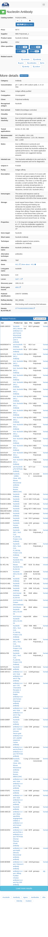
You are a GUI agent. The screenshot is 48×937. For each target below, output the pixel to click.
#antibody (16, 897)
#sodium (29, 901)
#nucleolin (6, 897)
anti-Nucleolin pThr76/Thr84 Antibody (18, 469)
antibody (37, 59)
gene (20, 63)
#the (43, 897)
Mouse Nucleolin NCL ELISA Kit (18, 567)
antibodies (31, 63)
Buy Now (25, 24)
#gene (25, 897)
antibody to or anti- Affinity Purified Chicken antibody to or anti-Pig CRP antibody (18, 877)
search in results (40, 318)
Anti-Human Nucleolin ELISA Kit (17, 595)
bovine (45, 474)
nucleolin (25, 59)
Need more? (24, 75)
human (45, 326)
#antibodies (35, 897)
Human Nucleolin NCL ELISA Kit (18, 560)
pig (44, 871)
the (42, 63)
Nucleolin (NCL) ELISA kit (17, 574)
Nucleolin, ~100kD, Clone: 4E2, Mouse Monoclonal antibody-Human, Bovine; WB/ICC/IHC (17, 483)
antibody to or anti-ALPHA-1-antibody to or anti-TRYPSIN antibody (18, 751)
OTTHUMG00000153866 (25, 308)
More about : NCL (29, 264)
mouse (45, 565)
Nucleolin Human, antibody (16, 525)
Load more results (24, 888)
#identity (19, 901)
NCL (17, 264)
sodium (36, 66)
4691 (18, 287)
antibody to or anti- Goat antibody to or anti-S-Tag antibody (18, 676)
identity (25, 66)
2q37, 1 (19, 279)
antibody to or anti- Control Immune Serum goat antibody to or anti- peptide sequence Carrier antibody (18, 736)
